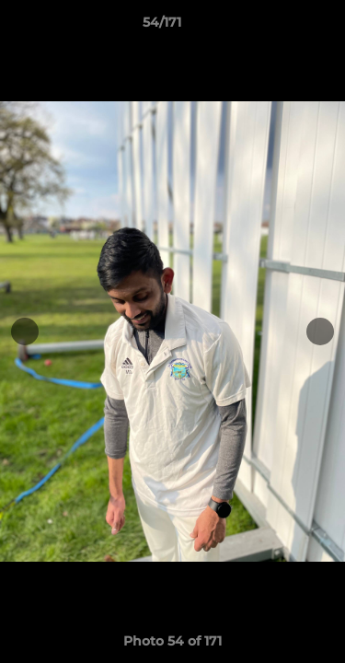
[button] (279, 26)
